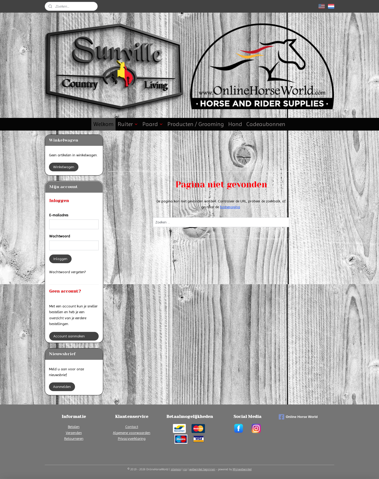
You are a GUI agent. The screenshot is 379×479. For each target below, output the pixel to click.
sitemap (176, 469)
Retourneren (73, 438)
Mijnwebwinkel (242, 469)
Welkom (103, 124)
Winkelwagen (63, 167)
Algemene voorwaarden (131, 433)
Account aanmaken (69, 336)
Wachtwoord (59, 236)
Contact (131, 427)
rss (185, 469)
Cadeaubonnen (265, 124)
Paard (152, 124)
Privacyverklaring (132, 438)
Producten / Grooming (195, 124)
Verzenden (74, 433)
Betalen (73, 427)
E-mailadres (58, 215)
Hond (235, 124)
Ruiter (128, 124)
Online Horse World (298, 417)
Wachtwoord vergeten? (67, 272)
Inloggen (60, 259)
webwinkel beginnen (202, 469)
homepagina (230, 207)
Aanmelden (62, 387)
